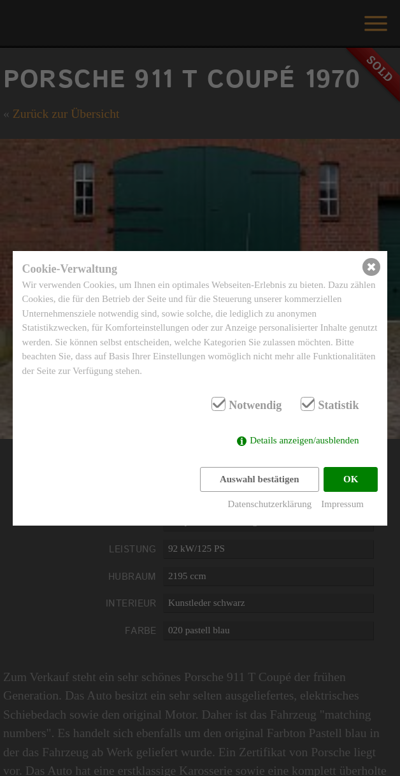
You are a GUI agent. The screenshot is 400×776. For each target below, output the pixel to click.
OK (350, 479)
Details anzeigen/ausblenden (304, 440)
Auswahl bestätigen (259, 479)
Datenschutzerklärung (270, 504)
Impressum (342, 504)
